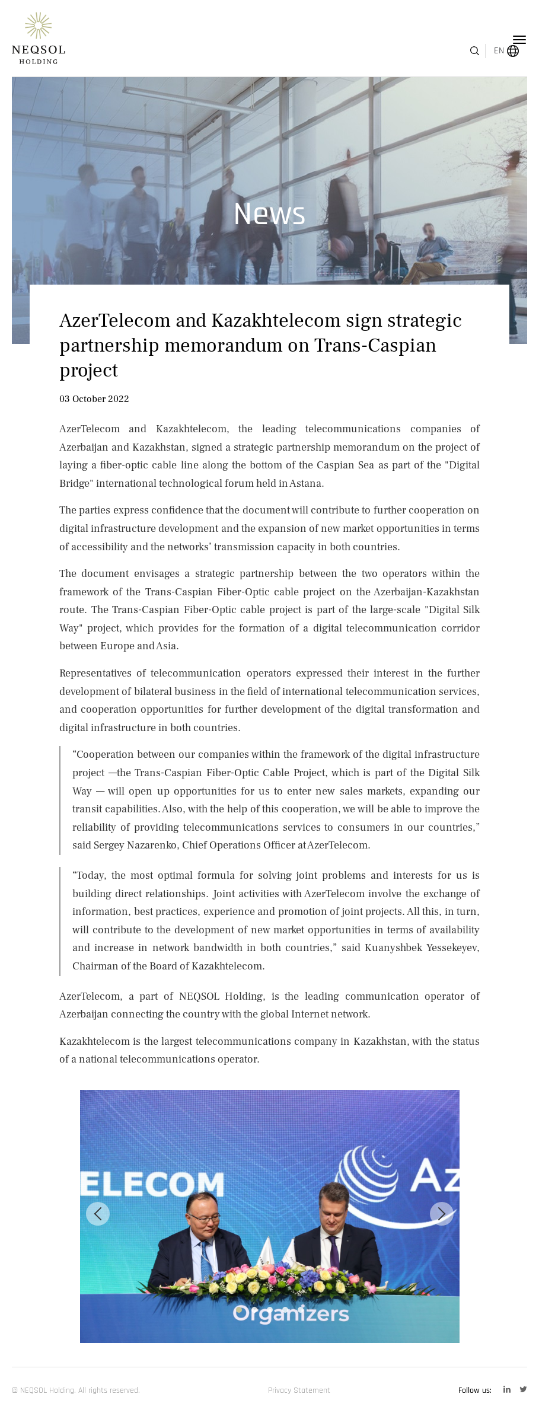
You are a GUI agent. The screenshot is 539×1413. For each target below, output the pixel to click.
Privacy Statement (299, 1390)
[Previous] (98, 1214)
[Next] (442, 1214)
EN (485, 40)
